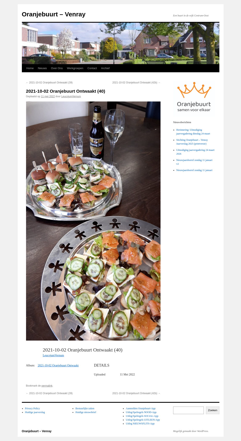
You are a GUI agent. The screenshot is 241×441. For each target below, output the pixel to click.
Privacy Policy (32, 408)
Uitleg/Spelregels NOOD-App (141, 412)
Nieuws (42, 68)
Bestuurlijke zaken (84, 408)
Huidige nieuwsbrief (85, 412)
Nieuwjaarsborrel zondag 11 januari (194, 170)
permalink (47, 385)
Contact (92, 68)
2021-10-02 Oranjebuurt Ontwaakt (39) (49, 82)
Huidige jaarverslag (35, 412)
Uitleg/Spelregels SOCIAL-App (142, 416)
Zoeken (212, 410)
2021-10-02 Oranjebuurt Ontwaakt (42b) (136, 82)
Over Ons (57, 68)
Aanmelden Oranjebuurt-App (140, 408)
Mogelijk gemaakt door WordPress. (191, 431)
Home (30, 68)
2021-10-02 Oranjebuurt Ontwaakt (58, 365)
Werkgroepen (75, 68)
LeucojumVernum (71, 96)
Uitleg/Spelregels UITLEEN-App (143, 419)
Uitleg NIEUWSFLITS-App (140, 423)
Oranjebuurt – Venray (54, 14)
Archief (105, 68)
